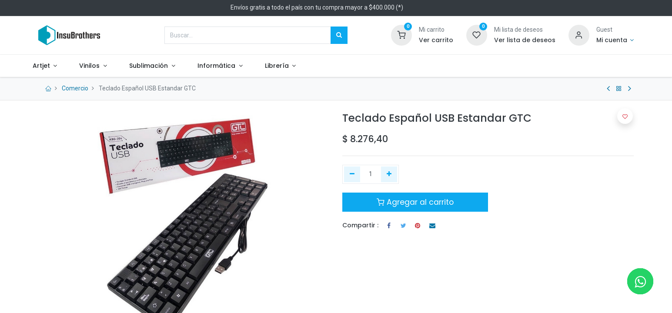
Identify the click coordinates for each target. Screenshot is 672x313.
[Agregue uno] (389, 174)
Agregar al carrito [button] (415, 202)
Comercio (75, 88)
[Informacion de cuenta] (615, 40)
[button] (625, 116)
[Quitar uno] (352, 174)
